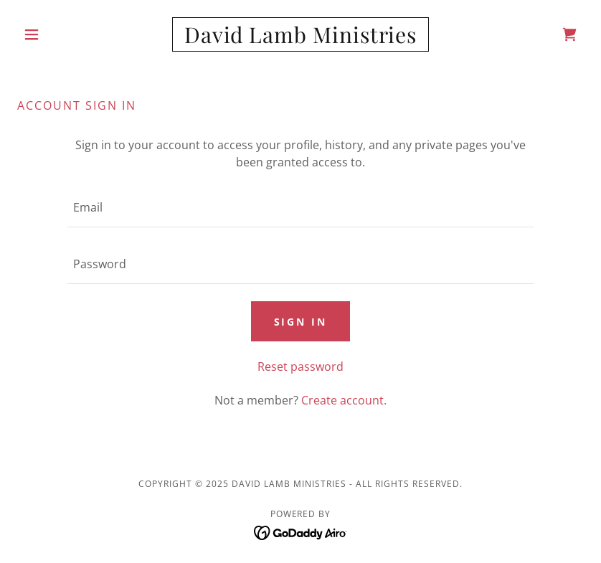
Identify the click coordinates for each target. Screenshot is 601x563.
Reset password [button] (300, 366)
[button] (60, 34)
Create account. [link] (344, 400)
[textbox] (300, 207)
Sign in (301, 321)
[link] (301, 39)
